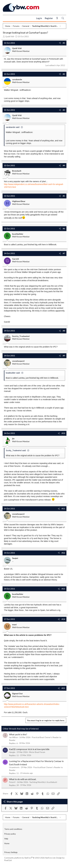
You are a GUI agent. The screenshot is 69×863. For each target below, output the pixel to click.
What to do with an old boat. (22, 779)
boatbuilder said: (13, 373)
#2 (64, 74)
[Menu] (6, 18)
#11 (63, 508)
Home (6, 843)
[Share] (60, 43)
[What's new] (57, 18)
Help (6, 839)
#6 (64, 228)
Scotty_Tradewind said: (16, 450)
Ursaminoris (14, 767)
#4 (64, 165)
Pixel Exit (8, 860)
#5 (64, 196)
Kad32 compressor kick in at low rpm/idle (29, 749)
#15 (63, 688)
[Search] (63, 18)
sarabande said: (13, 127)
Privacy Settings (10, 852)
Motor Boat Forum (37, 752)
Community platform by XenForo (30, 858)
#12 (63, 553)
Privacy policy (10, 834)
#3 (64, 110)
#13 (63, 589)
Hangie (12, 752)
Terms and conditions (13, 829)
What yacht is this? (18, 734)
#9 (64, 356)
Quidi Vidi (9, 36)
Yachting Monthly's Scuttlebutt (43, 782)
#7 (64, 253)
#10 (63, 433)
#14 (63, 619)
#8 (64, 331)
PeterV (12, 782)
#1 (64, 43)
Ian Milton (13, 737)
